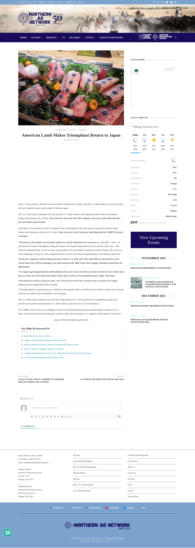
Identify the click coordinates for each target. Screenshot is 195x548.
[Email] (171, 2)
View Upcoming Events (153, 240)
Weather (74, 37)
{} (66, 417)
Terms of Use (110, 541)
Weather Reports (79, 473)
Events (89, 37)
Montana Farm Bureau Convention (151, 268)
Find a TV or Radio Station (83, 485)
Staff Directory (71, 2)
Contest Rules (133, 497)
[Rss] (176, 2)
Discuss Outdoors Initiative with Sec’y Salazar (44, 349)
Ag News (35, 37)
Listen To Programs (111, 37)
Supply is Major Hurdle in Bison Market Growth (45, 340)
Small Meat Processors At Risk (37, 336)
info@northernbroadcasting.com (36, 463)
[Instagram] (163, 2)
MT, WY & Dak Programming (84, 467)
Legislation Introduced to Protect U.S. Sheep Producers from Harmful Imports (58, 353)
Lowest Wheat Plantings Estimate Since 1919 (43, 358)
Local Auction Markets (81, 491)
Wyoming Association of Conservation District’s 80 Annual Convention (160, 284)
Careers (81, 2)
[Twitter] (158, 2)
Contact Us (51, 2)
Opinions (76, 479)
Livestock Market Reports (83, 461)
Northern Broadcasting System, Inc (90, 538)
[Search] (175, 37)
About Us (60, 2)
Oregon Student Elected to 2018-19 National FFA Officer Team (51, 345)
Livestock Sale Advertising (138, 455)
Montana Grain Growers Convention (152, 306)
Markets (51, 37)
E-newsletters (133, 461)
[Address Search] (154, 127)
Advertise (42, 2)
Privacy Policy (97, 541)
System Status (85, 541)
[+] (69, 417)
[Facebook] (154, 2)
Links (130, 485)
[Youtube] (167, 2)
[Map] (154, 86)
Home (23, 37)
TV (63, 37)
